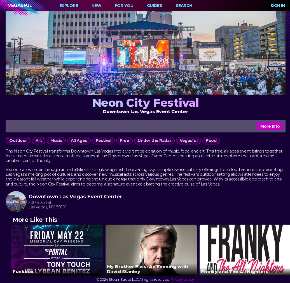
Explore (68, 5)
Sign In (277, 5)
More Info (270, 126)
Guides (154, 5)
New (96, 5)
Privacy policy (182, 279)
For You (124, 5)
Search (184, 5)
